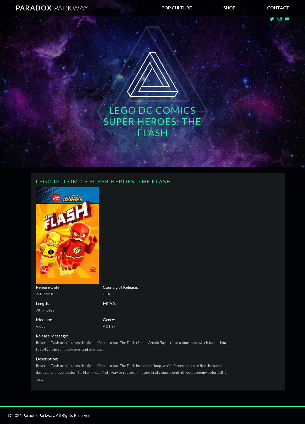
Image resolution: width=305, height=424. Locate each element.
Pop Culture (177, 7)
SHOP (229, 7)
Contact (278, 7)
